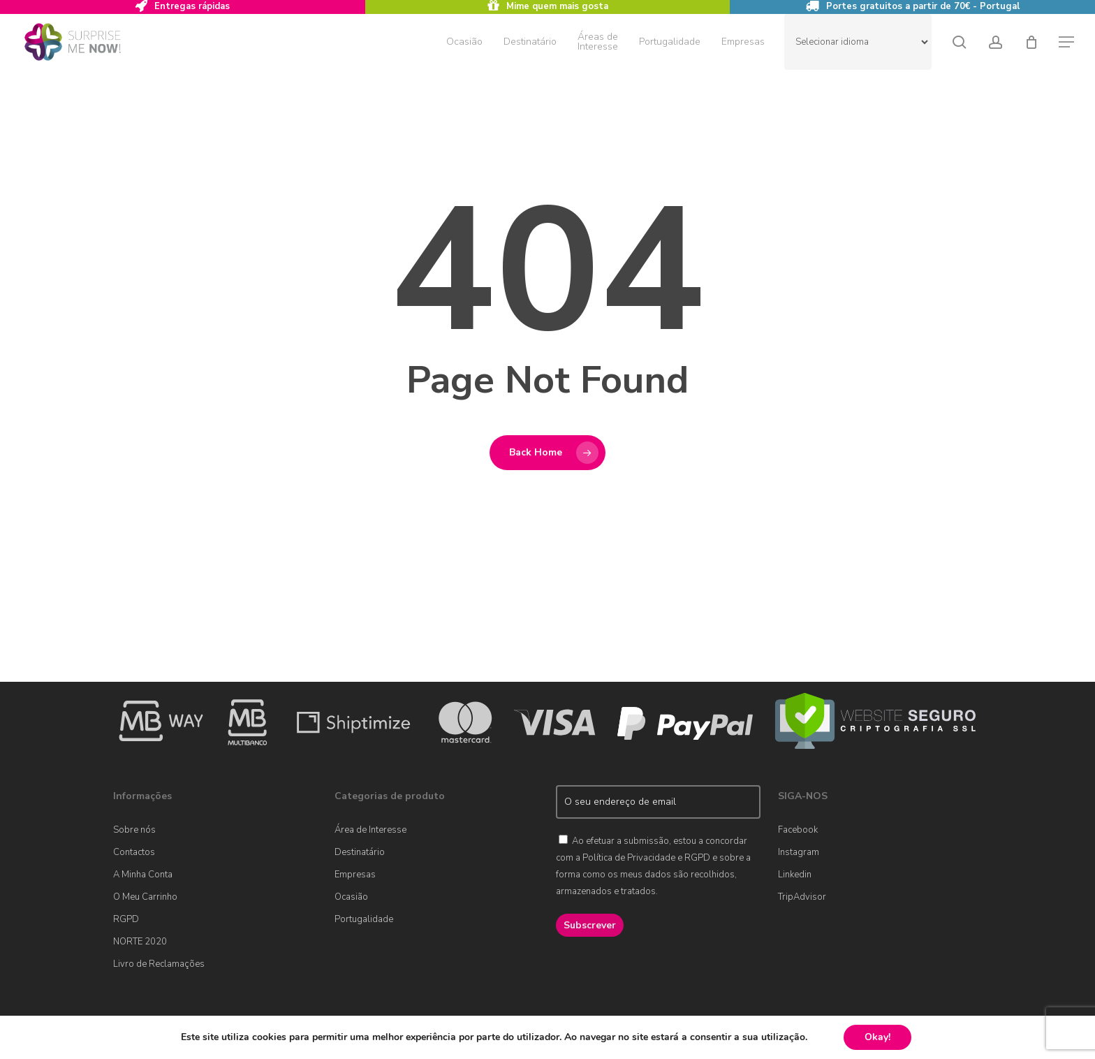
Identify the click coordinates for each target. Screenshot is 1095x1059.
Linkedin (794, 874)
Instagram (798, 852)
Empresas (355, 874)
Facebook (798, 830)
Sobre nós (134, 830)
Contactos (134, 852)
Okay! (877, 1037)
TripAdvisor (802, 897)
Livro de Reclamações (159, 964)
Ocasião (351, 897)
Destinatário (360, 852)
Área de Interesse (370, 830)
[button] (1067, 42)
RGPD (126, 919)
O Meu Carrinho (145, 897)
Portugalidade (364, 919)
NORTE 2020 (140, 941)
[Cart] (1031, 42)
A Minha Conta (142, 874)
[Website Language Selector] (858, 42)
